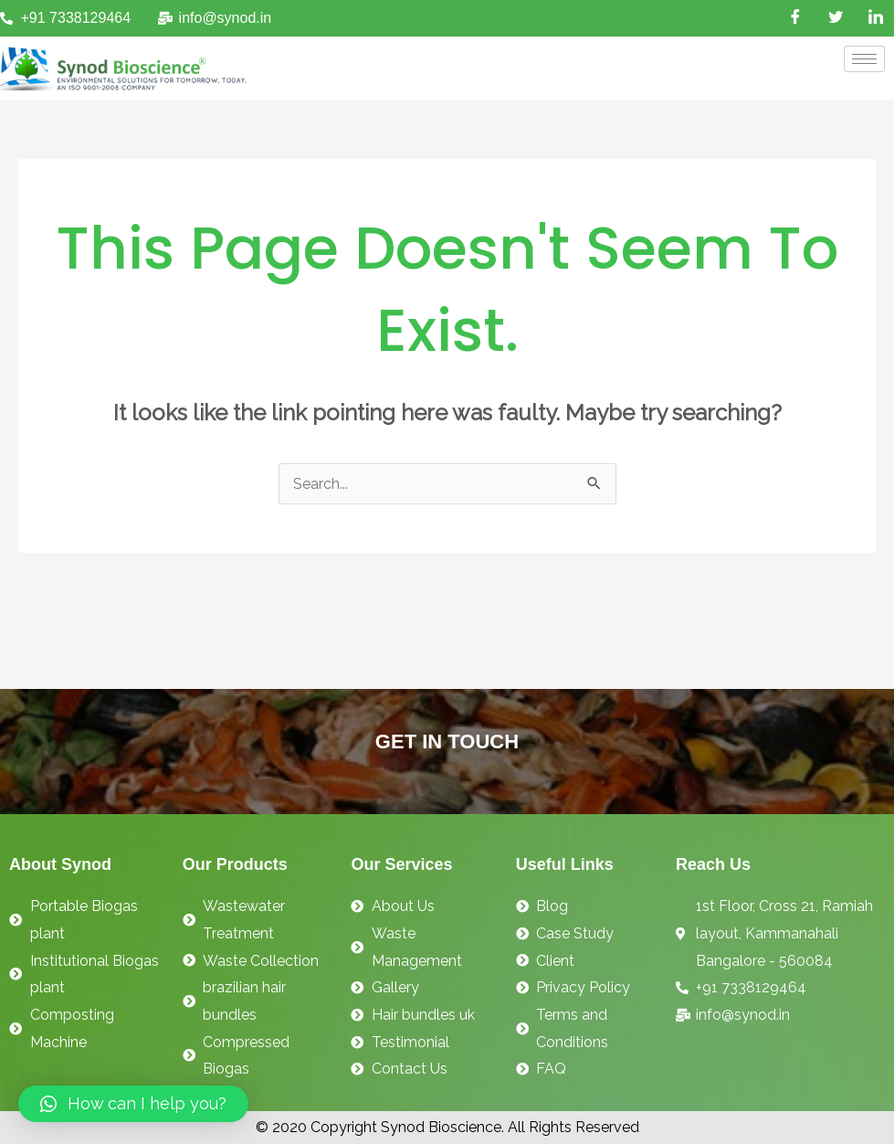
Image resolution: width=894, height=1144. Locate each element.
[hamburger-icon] (864, 59)
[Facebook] (795, 18)
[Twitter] (835, 18)
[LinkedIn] (875, 18)
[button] (133, 1104)
